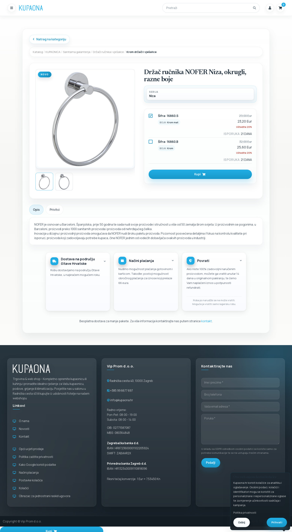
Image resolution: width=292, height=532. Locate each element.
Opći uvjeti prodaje (28, 449)
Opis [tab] (36, 210)
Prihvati (276, 522)
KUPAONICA (53, 52)
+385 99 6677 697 (121, 391)
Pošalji (211, 463)
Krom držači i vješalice (141, 52)
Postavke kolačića (28, 480)
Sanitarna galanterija (76, 52)
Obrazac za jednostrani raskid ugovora (41, 496)
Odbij (241, 522)
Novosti (21, 429)
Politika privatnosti (244, 512)
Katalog (38, 52)
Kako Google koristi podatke (34, 465)
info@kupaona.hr (121, 400)
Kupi (199, 174)
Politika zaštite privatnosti (33, 457)
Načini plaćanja (26, 473)
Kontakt (21, 437)
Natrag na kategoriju (49, 39)
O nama (21, 421)
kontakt (206, 321)
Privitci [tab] (55, 210)
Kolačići (21, 488)
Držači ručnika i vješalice (108, 52)
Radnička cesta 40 (122, 381)
